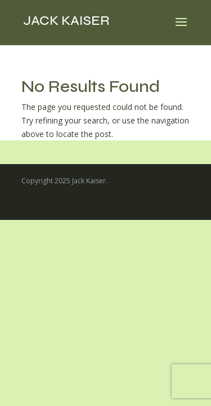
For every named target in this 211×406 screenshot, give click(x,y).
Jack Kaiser (66, 20)
